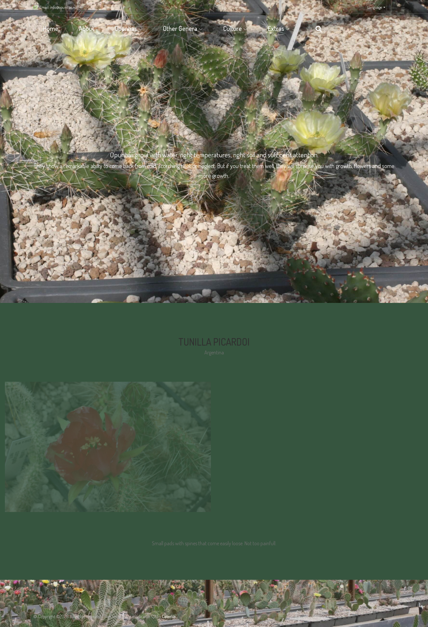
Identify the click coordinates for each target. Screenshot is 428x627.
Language (374, 7)
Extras (276, 28)
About (86, 28)
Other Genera (180, 28)
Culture (232, 28)
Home (50, 28)
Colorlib (169, 616)
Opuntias (126, 28)
